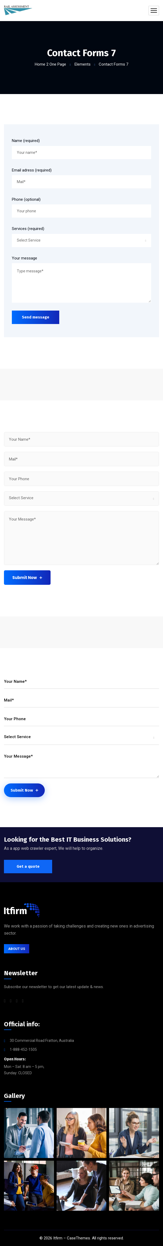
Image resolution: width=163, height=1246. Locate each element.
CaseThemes (78, 1238)
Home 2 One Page (50, 64)
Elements (83, 64)
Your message (24, 258)
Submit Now (27, 577)
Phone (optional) (26, 199)
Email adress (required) (32, 170)
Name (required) (26, 140)
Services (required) (28, 228)
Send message (35, 317)
